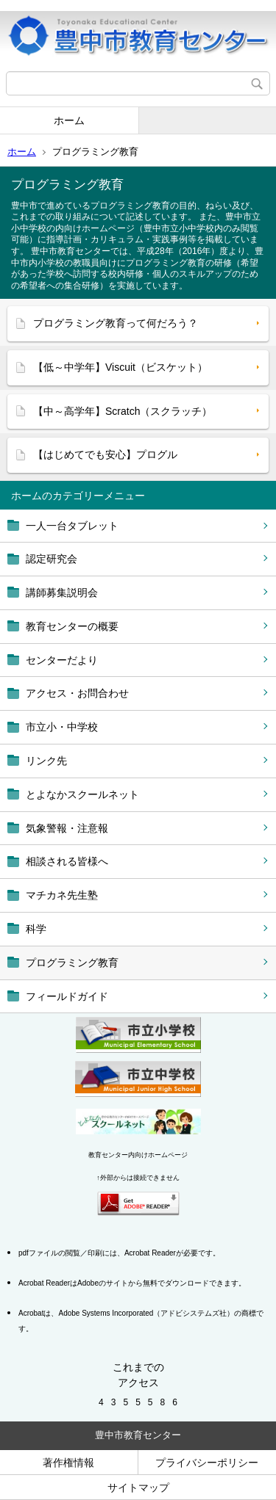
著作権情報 (68, 1462)
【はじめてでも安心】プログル (105, 454)
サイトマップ (138, 1487)
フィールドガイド (67, 996)
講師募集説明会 (62, 592)
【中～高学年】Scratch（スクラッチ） (122, 411)
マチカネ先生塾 (62, 895)
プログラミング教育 (72, 962)
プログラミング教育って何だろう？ (115, 323)
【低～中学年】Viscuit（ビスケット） (120, 367)
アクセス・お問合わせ (77, 693)
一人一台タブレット (72, 526)
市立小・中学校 (62, 727)
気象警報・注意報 (67, 828)
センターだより (62, 660)
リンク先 (46, 761)
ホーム (69, 120)
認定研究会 (51, 559)
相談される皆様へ (67, 861)
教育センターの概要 (72, 626)
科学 (36, 929)
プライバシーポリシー (206, 1462)
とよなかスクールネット (82, 794)
